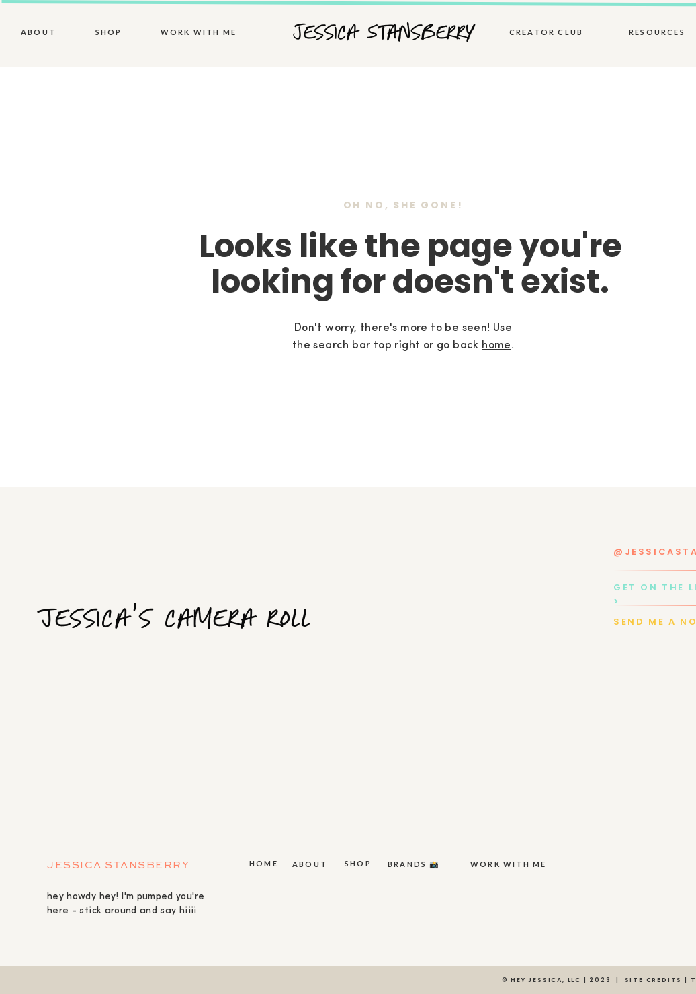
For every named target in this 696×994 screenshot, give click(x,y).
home (496, 345)
